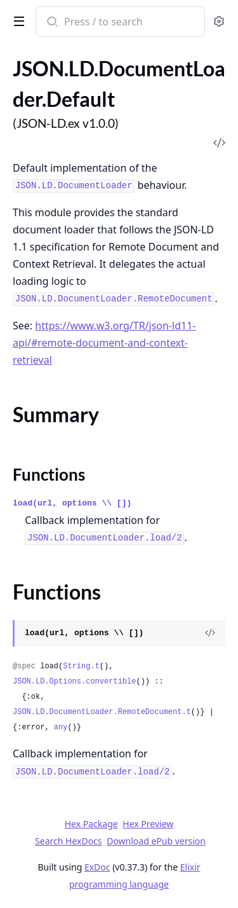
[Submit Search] (51, 23)
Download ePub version (156, 841)
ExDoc (97, 867)
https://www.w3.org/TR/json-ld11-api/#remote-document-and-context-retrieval (104, 343)
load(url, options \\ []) (72, 503)
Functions (49, 474)
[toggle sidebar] (16, 20)
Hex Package (91, 824)
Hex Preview (147, 824)
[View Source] (210, 633)
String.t (81, 666)
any (61, 727)
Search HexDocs (68, 841)
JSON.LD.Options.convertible (74, 681)
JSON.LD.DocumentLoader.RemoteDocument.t (102, 712)
